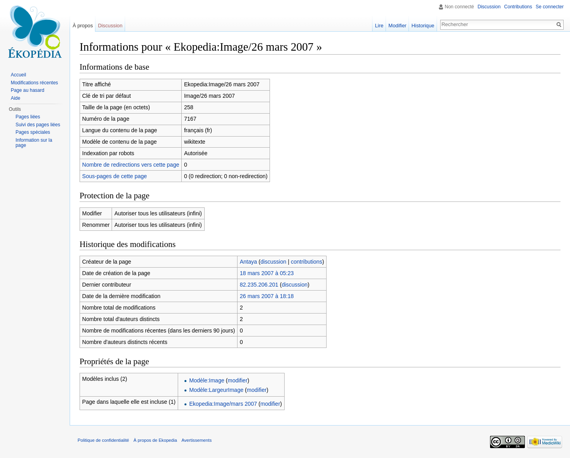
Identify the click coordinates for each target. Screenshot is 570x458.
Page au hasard (27, 90)
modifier (237, 380)
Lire (379, 26)
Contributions (518, 7)
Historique (423, 26)
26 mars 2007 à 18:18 (267, 296)
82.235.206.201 (259, 284)
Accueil (18, 75)
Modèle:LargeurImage (216, 390)
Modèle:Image (206, 380)
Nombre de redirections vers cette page (130, 165)
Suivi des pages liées (37, 124)
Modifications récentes (34, 83)
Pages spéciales (32, 132)
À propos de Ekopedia (155, 440)
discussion (273, 261)
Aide (15, 98)
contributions (306, 261)
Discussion (489, 7)
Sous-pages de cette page (114, 176)
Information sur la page (33, 142)
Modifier (397, 26)
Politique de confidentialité (103, 440)
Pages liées (27, 117)
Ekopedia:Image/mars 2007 (223, 404)
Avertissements (196, 440)
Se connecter (550, 7)
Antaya (248, 261)
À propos (82, 26)
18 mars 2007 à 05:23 (267, 273)
